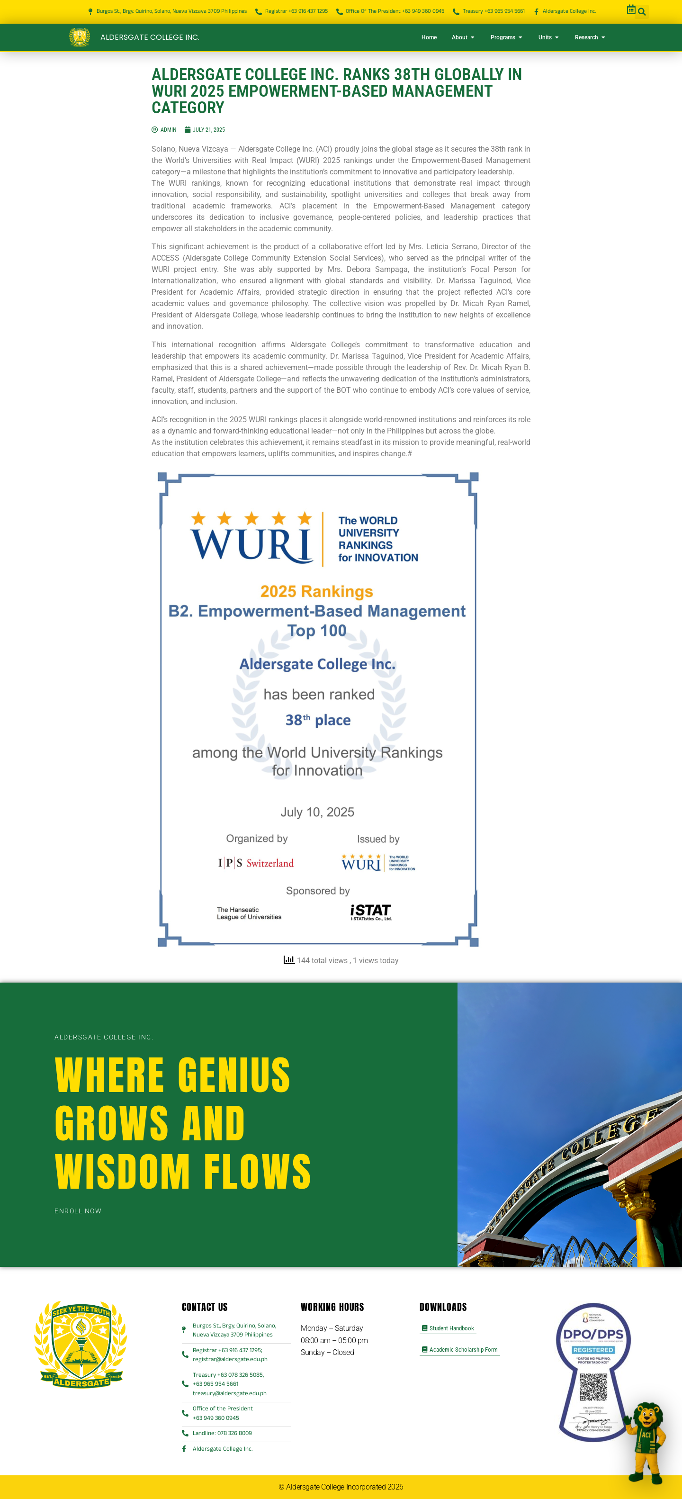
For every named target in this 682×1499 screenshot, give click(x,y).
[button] (642, 12)
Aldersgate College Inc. (149, 37)
